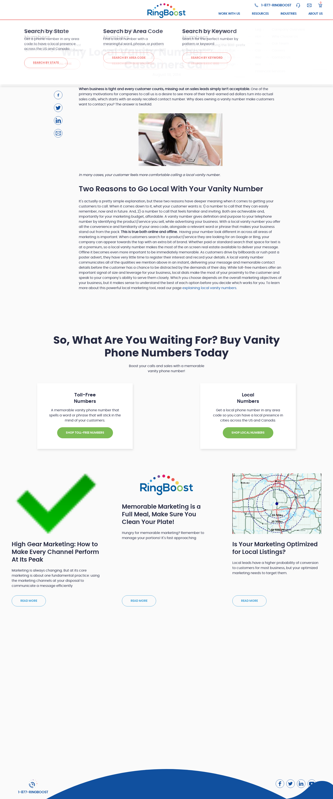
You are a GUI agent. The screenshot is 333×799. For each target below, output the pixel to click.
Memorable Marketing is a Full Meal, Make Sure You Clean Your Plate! (161, 514)
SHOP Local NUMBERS (248, 432)
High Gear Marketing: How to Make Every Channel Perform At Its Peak (55, 552)
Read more (28, 600)
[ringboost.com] (166, 11)
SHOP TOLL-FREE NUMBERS (85, 432)
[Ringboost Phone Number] (273, 5)
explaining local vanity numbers (209, 288)
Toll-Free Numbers (65, 13)
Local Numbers (104, 13)
